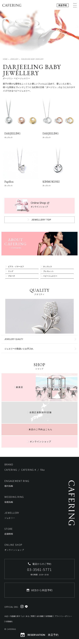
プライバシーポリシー (63, 616)
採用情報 (49, 616)
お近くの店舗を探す (12, 616)
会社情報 (40, 616)
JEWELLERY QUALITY (13, 339)
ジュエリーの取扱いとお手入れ (18, 348)
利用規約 (9, 621)
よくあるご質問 (28, 616)
